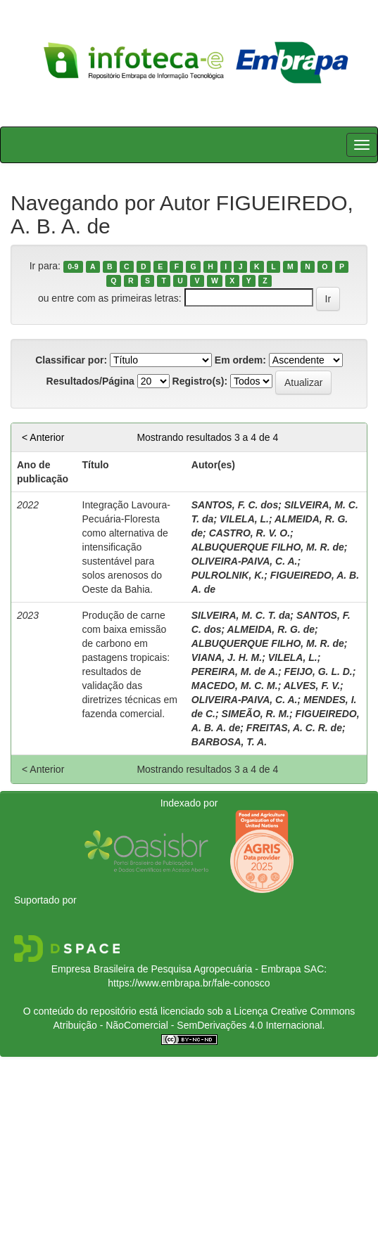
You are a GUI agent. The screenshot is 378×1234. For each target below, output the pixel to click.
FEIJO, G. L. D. (318, 671)
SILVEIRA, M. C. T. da (241, 615)
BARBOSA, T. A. (229, 741)
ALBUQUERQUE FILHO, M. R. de (267, 547)
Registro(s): (200, 381)
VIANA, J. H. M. (226, 657)
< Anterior (43, 437)
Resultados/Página (90, 381)
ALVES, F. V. (312, 685)
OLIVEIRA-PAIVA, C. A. (244, 561)
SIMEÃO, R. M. (255, 713)
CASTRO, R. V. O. (249, 533)
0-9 (73, 266)
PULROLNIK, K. (227, 575)
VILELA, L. (244, 519)
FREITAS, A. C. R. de (294, 727)
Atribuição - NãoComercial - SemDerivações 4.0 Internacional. (189, 1025)
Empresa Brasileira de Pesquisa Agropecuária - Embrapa (176, 969)
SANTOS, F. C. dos (234, 504)
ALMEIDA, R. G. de (271, 629)
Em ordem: (240, 360)
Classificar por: (71, 360)
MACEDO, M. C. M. (234, 685)
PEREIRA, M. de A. (234, 671)
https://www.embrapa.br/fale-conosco (189, 983)
